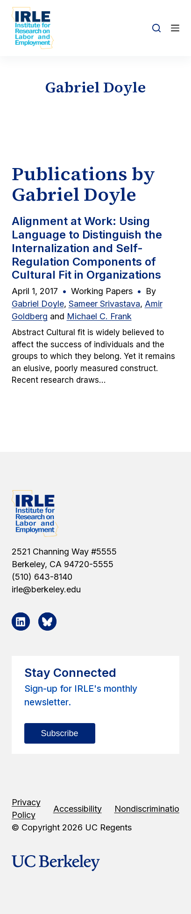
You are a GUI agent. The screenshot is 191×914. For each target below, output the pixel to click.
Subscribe (59, 733)
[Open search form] (156, 28)
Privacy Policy (26, 808)
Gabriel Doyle (38, 304)
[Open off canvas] (175, 28)
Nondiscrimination (149, 809)
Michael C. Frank (99, 316)
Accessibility (77, 809)
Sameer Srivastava (104, 304)
